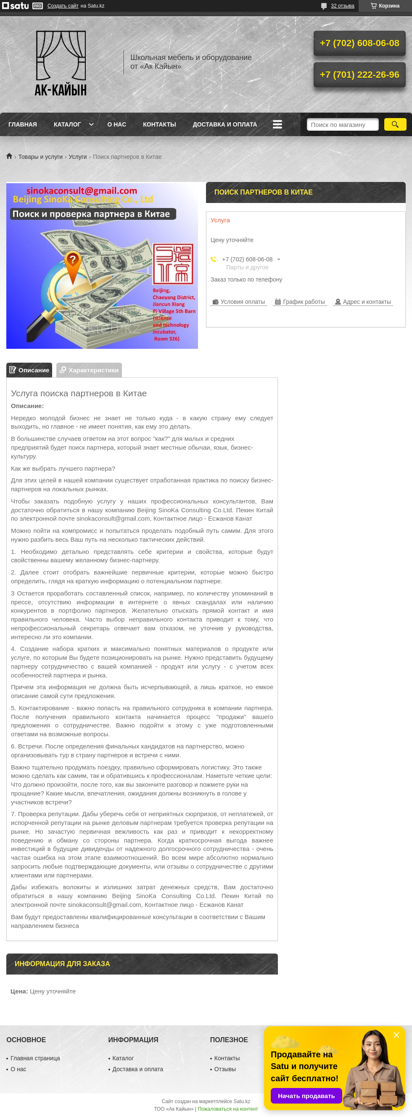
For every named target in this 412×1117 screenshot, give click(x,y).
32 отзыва (342, 6)
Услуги (78, 156)
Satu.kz (241, 1101)
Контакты (159, 124)
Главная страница (35, 1058)
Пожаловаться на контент (228, 1109)
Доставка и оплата (225, 124)
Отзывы (225, 1069)
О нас (116, 124)
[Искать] (395, 124)
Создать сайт (63, 6)
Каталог (67, 124)
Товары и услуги (40, 156)
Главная (22, 124)
